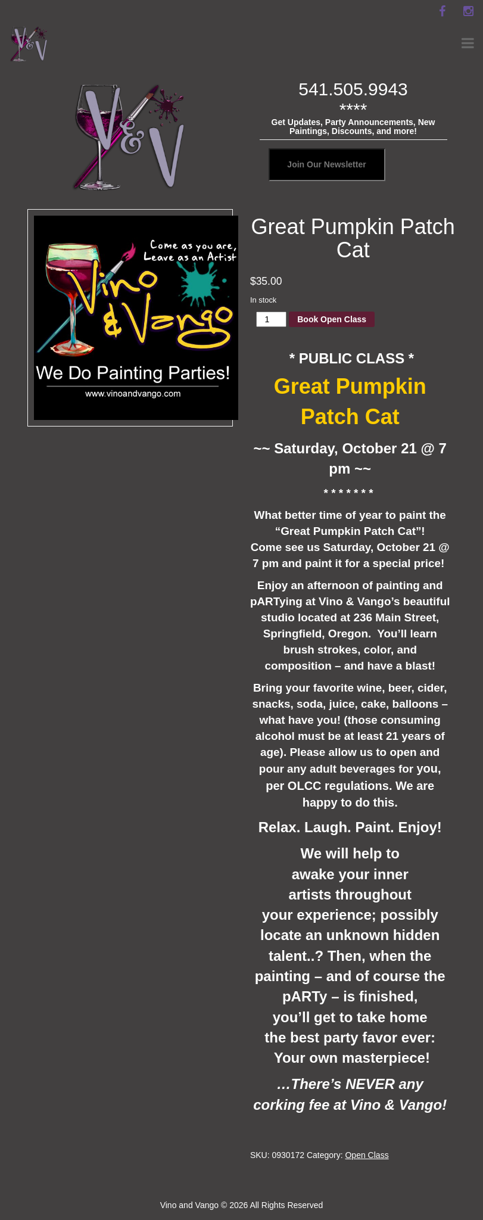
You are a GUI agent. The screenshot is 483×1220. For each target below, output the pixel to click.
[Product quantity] (271, 319)
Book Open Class (331, 319)
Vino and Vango (189, 1205)
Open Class (366, 1155)
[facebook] (442, 11)
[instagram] (468, 11)
